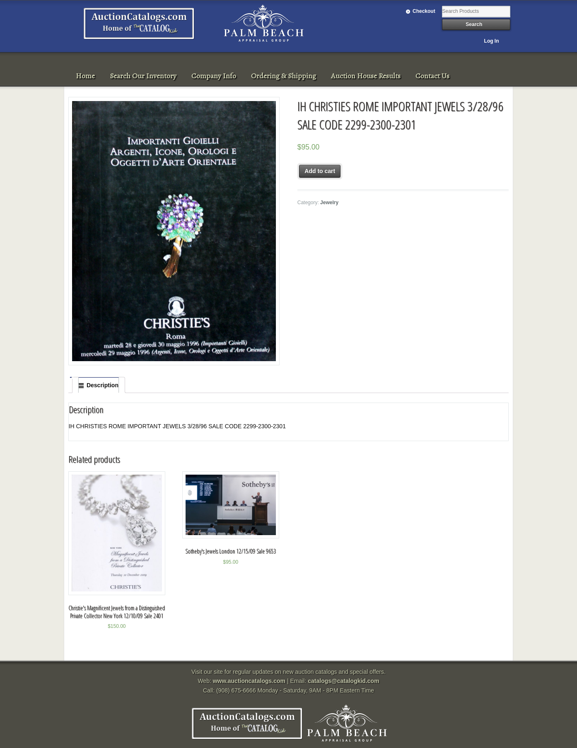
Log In (491, 41)
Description (102, 385)
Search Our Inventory (143, 76)
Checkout (424, 11)
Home (85, 76)
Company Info (213, 76)
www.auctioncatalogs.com (249, 681)
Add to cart (319, 171)
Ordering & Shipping (283, 76)
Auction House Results (366, 76)
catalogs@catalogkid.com (343, 681)
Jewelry (329, 202)
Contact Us (432, 76)
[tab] (98, 385)
